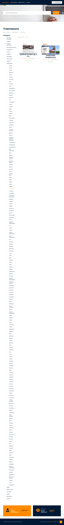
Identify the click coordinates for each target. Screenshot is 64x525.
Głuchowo (11, 372)
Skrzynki (10, 393)
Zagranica (9, 61)
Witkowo (11, 186)
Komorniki (11, 251)
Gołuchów (11, 395)
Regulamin (15, 521)
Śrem (10, 153)
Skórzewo (11, 448)
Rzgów (10, 179)
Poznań (10, 65)
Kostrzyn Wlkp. (11, 174)
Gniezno (11, 77)
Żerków (10, 230)
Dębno (10, 219)
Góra (10, 354)
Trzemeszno (11, 188)
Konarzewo (11, 470)
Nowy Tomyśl (12, 90)
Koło (10, 239)
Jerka (10, 345)
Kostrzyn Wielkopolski (11, 467)
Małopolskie (9, 496)
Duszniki (11, 480)
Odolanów (11, 377)
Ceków (10, 167)
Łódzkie (8, 494)
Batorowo (11, 343)
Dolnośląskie (9, 56)
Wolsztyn (11, 244)
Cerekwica (11, 125)
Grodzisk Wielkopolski (11, 312)
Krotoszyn (11, 290)
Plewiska (11, 83)
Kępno (10, 109)
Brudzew (11, 260)
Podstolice (11, 349)
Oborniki (11, 106)
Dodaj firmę (56, 2)
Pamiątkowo (11, 408)
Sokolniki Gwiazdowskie (12, 279)
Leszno (10, 171)
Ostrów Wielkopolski (11, 233)
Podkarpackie (9, 49)
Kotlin (10, 255)
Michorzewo (11, 403)
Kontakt (28, 2)
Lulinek (10, 227)
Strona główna (13, 2)
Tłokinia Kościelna (11, 400)
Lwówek (10, 356)
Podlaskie (9, 54)
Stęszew (11, 432)
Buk (10, 225)
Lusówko (11, 459)
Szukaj (56, 12)
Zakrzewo (11, 72)
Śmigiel (10, 206)
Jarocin (10, 135)
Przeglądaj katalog (52, 511)
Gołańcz (11, 267)
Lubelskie (8, 41)
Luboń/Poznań (12, 147)
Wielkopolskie (15, 32)
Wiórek (10, 68)
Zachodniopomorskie (11, 47)
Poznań (10, 327)
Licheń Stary (11, 434)
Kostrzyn (11, 363)
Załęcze (11, 203)
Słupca (10, 430)
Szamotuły (11, 122)
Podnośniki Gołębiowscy (50, 56)
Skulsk (10, 301)
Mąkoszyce (11, 303)
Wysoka (10, 384)
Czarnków (11, 79)
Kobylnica (11, 201)
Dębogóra (11, 445)
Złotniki (10, 441)
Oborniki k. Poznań (11, 158)
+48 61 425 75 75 (25, 58)
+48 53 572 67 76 (47, 59)
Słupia (10, 184)
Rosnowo (11, 439)
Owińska (11, 164)
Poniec (10, 262)
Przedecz (11, 276)
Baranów (11, 418)
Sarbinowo (11, 93)
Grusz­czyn (11, 292)
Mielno (10, 333)
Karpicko (11, 368)
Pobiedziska (11, 285)
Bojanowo (11, 97)
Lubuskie (8, 52)
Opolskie (8, 498)
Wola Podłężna (11, 415)
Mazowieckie (9, 58)
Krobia (10, 322)
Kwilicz (10, 450)
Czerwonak (11, 412)
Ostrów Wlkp (12, 215)
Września (11, 347)
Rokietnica (11, 336)
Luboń (10, 253)
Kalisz (10, 115)
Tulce (10, 482)
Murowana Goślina (11, 477)
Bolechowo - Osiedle (12, 282)
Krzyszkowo (11, 485)
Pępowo (11, 461)
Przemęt (11, 405)
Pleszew (10, 425)
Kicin (10, 352)
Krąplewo (11, 331)
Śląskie (8, 487)
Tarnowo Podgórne (11, 130)
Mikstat (10, 182)
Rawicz (10, 177)
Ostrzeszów (11, 210)
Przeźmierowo (12, 144)
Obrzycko (11, 452)
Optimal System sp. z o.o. (28, 55)
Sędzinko (11, 317)
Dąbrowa (11, 299)
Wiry (10, 257)
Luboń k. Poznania (11, 306)
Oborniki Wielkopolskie (12, 222)
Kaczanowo (11, 457)
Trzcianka (11, 191)
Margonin (11, 246)
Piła (10, 99)
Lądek (10, 315)
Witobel (10, 340)
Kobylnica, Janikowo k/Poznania (11, 139)
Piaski (10, 455)
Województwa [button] (21, 2)
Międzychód (11, 329)
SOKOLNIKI (11, 365)
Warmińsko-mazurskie (9, 38)
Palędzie (11, 338)
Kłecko (10, 74)
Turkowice (11, 381)
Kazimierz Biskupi (11, 161)
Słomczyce (11, 217)
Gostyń (10, 309)
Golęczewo (11, 390)
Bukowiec (11, 436)
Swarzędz (11, 361)
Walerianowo (12, 271)
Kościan (10, 113)
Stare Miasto (12, 102)
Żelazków (11, 423)
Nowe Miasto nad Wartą (12, 196)
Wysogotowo (12, 88)
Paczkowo (11, 386)
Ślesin (10, 370)
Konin (10, 86)
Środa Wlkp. (11, 193)
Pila (10, 443)
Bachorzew (11, 248)
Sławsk (10, 410)
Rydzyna (11, 95)
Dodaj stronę (25, 511)
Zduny (10, 70)
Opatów (11, 358)
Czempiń (11, 120)
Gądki (10, 264)
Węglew (11, 269)
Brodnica (11, 169)
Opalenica (11, 294)
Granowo (11, 241)
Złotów (10, 104)
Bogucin (11, 133)
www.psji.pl (5, 2)
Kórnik (10, 213)
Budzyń (10, 155)
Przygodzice (11, 297)
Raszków (11, 472)
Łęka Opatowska (11, 150)
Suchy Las (11, 208)
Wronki (10, 127)
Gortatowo (11, 427)
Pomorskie (9, 491)
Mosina (10, 111)
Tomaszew (11, 397)
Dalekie (10, 320)
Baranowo (11, 374)
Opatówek (11, 287)
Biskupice (11, 199)
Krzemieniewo (12, 142)
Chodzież (11, 379)
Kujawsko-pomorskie (9, 44)
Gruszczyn (11, 324)
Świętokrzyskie (10, 489)
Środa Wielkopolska (12, 236)
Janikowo (11, 273)
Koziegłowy (11, 464)
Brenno (10, 420)
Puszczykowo (12, 118)
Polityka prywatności (8, 521)
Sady (10, 81)
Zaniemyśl (11, 388)
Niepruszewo (12, 474)
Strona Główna (6, 32)
